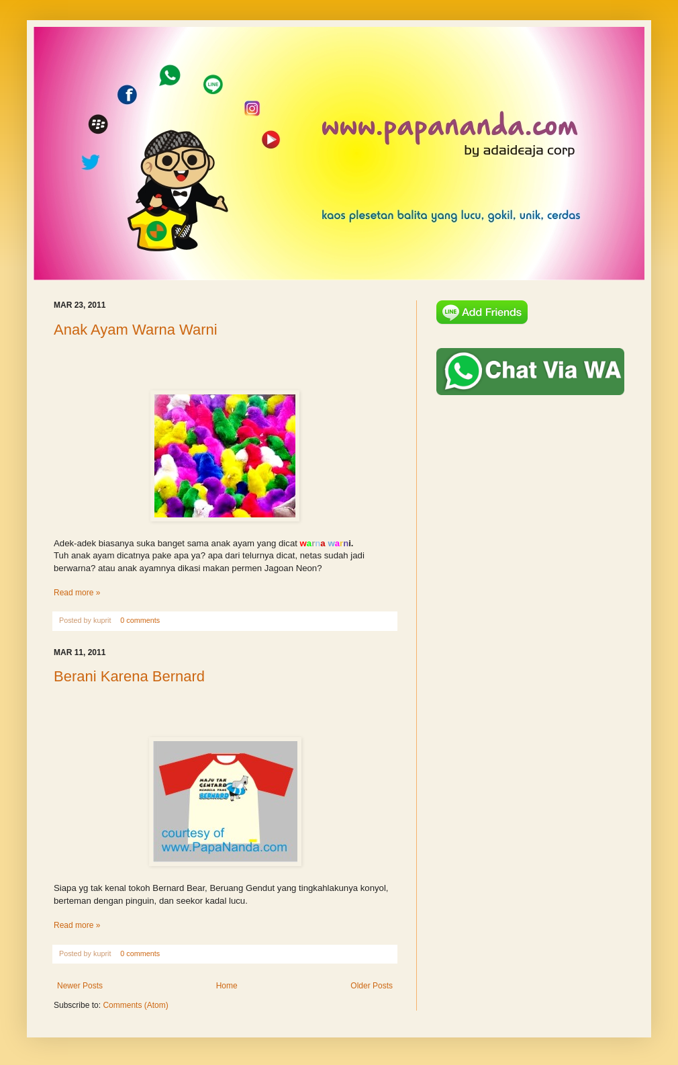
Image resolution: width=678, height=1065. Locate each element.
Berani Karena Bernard (129, 676)
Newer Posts (80, 985)
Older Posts (371, 985)
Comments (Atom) (135, 1005)
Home (227, 985)
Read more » (77, 592)
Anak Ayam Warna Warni (135, 329)
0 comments (140, 620)
